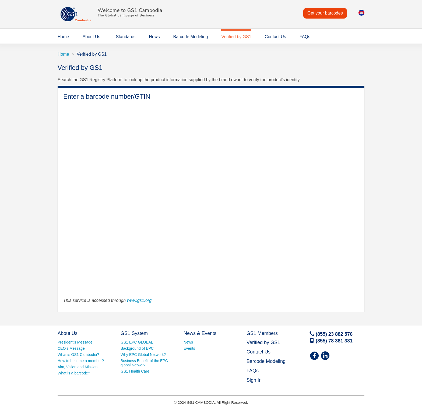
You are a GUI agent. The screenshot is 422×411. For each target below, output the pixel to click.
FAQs (305, 36)
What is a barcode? (74, 373)
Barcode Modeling (190, 36)
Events (189, 348)
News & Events (200, 333)
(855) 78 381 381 (331, 341)
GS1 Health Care (135, 371)
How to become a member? (81, 361)
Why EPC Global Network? (143, 354)
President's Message (75, 342)
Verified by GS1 (236, 36)
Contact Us (275, 36)
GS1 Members (262, 333)
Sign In (254, 380)
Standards (126, 36)
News (154, 36)
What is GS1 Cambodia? (78, 354)
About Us (91, 36)
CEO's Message (71, 348)
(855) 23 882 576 (331, 334)
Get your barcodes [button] (325, 13)
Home (63, 36)
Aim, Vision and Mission (77, 367)
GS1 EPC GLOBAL (137, 342)
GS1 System (134, 333)
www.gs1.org (139, 300)
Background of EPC (137, 348)
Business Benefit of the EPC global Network (144, 363)
